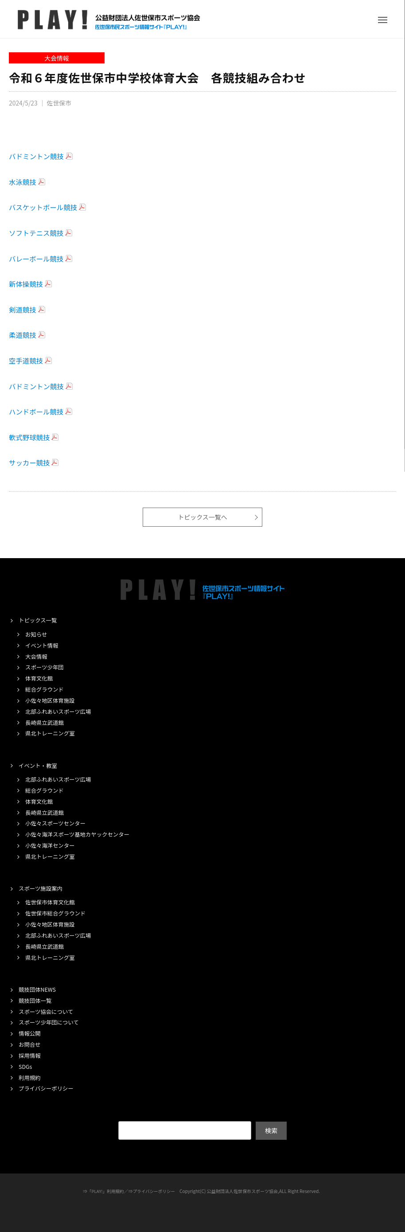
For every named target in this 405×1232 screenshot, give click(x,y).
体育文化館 (39, 678)
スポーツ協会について (47, 1010)
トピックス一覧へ (202, 516)
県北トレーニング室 (51, 733)
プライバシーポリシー (47, 1087)
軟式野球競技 (30, 437)
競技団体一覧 (36, 999)
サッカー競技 (30, 462)
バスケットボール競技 (44, 207)
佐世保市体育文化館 (51, 901)
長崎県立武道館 (45, 722)
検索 (271, 1129)
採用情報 (30, 1054)
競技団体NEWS (38, 988)
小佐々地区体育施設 (51, 700)
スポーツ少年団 (45, 667)
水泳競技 (23, 181)
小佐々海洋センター (51, 845)
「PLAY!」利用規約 (104, 1189)
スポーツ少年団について (50, 1021)
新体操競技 (26, 283)
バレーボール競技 (37, 258)
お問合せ (30, 1043)
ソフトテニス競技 (37, 232)
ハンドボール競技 (37, 411)
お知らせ (36, 634)
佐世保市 (61, 102)
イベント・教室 (39, 765)
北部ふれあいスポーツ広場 (59, 711)
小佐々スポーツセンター (57, 822)
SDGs (26, 1065)
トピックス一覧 (39, 620)
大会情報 (57, 58)
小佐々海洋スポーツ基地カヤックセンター (80, 833)
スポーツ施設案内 (42, 888)
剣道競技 (23, 309)
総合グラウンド (45, 689)
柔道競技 (23, 334)
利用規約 (30, 1076)
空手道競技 (26, 360)
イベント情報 (42, 645)
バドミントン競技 (37, 156)
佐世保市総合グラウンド (57, 912)
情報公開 (30, 1032)
